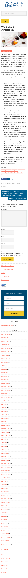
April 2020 (4, 449)
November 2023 (5, 334)
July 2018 (4, 512)
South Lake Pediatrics (14, 4)
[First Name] (14, 298)
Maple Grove (4, 565)
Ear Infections (5, 280)
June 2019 (4, 484)
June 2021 (4, 407)
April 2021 (4, 414)
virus (4, 186)
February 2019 (5, 495)
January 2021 (5, 425)
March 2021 (4, 418)
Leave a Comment (7, 51)
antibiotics (11, 185)
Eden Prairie (4, 561)
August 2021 (4, 400)
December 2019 (5, 463)
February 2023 (5, 341)
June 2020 (4, 442)
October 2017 (5, 540)
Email (3, 236)
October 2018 (5, 502)
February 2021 (5, 421)
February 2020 (5, 456)
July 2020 (4, 439)
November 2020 (5, 428)
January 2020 (5, 460)
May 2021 (4, 411)
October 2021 (5, 393)
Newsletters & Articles (14, 183)
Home (5, 21)
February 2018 (5, 530)
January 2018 (5, 533)
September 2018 (5, 505)
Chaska (3, 554)
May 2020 (4, 446)
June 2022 (4, 369)
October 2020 (5, 432)
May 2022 (4, 372)
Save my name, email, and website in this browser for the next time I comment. (12, 254)
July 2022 (4, 365)
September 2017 (5, 544)
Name (3, 229)
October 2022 (5, 355)
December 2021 (5, 386)
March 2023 (4, 337)
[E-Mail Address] (14, 308)
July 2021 (4, 404)
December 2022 (5, 348)
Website (3, 244)
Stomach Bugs (5, 276)
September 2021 (5, 397)
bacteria (16, 185)
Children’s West (5, 558)
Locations (4, 549)
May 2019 (4, 488)
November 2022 (5, 351)
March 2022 (4, 379)
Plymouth (3, 572)
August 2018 (4, 509)
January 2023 (5, 344)
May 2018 (4, 519)
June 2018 (4, 516)
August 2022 (4, 362)
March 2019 (4, 491)
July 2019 (4, 481)
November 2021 (5, 390)
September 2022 (5, 358)
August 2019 (4, 477)
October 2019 (5, 470)
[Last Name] (14, 303)
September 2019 (5, 474)
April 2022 (4, 376)
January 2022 (5, 383)
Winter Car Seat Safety (7, 266)
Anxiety (3, 273)
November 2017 (5, 537)
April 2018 (4, 523)
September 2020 (5, 435)
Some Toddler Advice (7, 269)
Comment (4, 209)
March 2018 (4, 526)
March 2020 (4, 453)
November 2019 (5, 467)
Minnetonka (4, 568)
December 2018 (5, 498)
